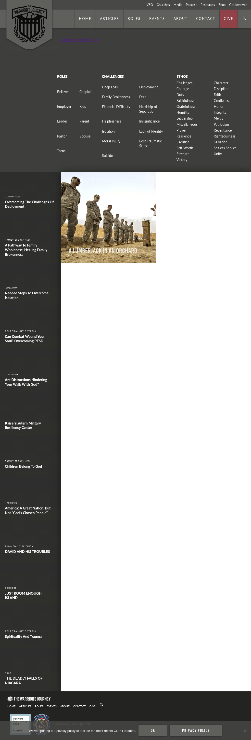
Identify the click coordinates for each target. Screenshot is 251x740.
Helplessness (111, 121)
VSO (150, 4)
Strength (182, 153)
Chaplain (85, 91)
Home (85, 18)
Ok (153, 730)
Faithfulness (185, 100)
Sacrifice (182, 142)
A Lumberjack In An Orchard (103, 251)
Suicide (107, 155)
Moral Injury (111, 141)
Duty (180, 94)
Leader (62, 121)
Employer (64, 106)
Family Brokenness (116, 97)
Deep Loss (110, 87)
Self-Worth (184, 148)
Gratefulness (185, 106)
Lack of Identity (151, 131)
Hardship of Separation (148, 109)
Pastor (62, 136)
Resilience (183, 136)
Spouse (84, 136)
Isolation (108, 131)
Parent (84, 121)
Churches (163, 4)
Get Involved (238, 4)
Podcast (191, 4)
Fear (142, 97)
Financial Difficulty (116, 106)
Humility (182, 112)
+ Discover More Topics (79, 39)
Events (157, 18)
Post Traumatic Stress (150, 143)
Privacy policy (196, 730)
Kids (82, 106)
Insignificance (149, 121)
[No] (244, 730)
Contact (205, 18)
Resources (208, 4)
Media (178, 4)
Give (228, 18)
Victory (181, 159)
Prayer (181, 130)
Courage (182, 88)
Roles (134, 18)
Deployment (148, 87)
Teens (61, 151)
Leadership (184, 118)
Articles (109, 18)
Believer (63, 91)
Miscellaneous (187, 124)
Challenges (184, 83)
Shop (222, 4)
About (181, 18)
